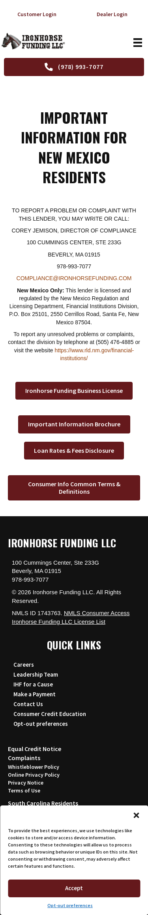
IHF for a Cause (33, 684)
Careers (23, 664)
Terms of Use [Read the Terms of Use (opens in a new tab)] (24, 790)
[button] (136, 815)
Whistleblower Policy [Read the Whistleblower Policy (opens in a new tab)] (33, 766)
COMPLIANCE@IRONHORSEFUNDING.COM (74, 278)
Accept (74, 888)
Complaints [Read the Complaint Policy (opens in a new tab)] (24, 758)
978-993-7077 (30, 579)
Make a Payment (34, 694)
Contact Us (28, 704)
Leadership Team (35, 674)
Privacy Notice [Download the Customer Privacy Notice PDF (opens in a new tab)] (25, 782)
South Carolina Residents (43, 803)
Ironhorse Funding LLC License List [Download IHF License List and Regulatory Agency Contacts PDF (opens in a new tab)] (58, 621)
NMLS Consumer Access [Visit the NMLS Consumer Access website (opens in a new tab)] (97, 613)
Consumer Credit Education (49, 714)
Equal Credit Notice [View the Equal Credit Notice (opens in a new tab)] (34, 749)
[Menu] (137, 42)
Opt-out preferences (70, 905)
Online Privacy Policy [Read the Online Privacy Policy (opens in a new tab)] (34, 774)
